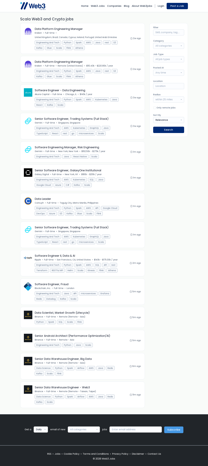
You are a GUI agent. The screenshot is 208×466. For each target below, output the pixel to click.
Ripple (38, 259)
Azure (58, 185)
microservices (86, 133)
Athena (79, 47)
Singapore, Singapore (69, 122)
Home (84, 6)
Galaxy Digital (42, 174)
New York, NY (71, 174)
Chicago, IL (71, 94)
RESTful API (57, 270)
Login (161, 6)
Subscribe (173, 430)
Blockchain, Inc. (43, 288)
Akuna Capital (42, 94)
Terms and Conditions (96, 454)
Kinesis (91, 270)
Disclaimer (138, 454)
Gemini (38, 122)
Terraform (42, 270)
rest (107, 42)
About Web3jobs (142, 6)
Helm (70, 270)
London (70, 288)
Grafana (104, 293)
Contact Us (154, 454)
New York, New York (68, 151)
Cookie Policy (71, 454)
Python (67, 42)
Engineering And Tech (48, 42)
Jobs (57, 454)
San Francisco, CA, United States (74, 259)
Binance (39, 316)
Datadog (51, 299)
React (40, 104)
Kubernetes (101, 99)
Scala (59, 47)
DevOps (41, 213)
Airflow (80, 368)
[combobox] (168, 46)
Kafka (39, 47)
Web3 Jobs (98, 6)
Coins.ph (39, 202)
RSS (49, 454)
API (96, 208)
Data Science (44, 368)
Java (97, 42)
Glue (49, 47)
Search (168, 130)
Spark (79, 42)
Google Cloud (44, 185)
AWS (88, 42)
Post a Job (177, 6)
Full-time (50, 32)
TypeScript (42, 133)
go (73, 133)
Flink (69, 47)
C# (67, 185)
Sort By (157, 115)
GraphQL (94, 128)
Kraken (38, 32)
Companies (114, 6)
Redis (39, 299)
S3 (115, 42)
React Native (80, 156)
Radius (157, 94)
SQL (92, 179)
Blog (126, 6)
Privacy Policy (120, 454)
